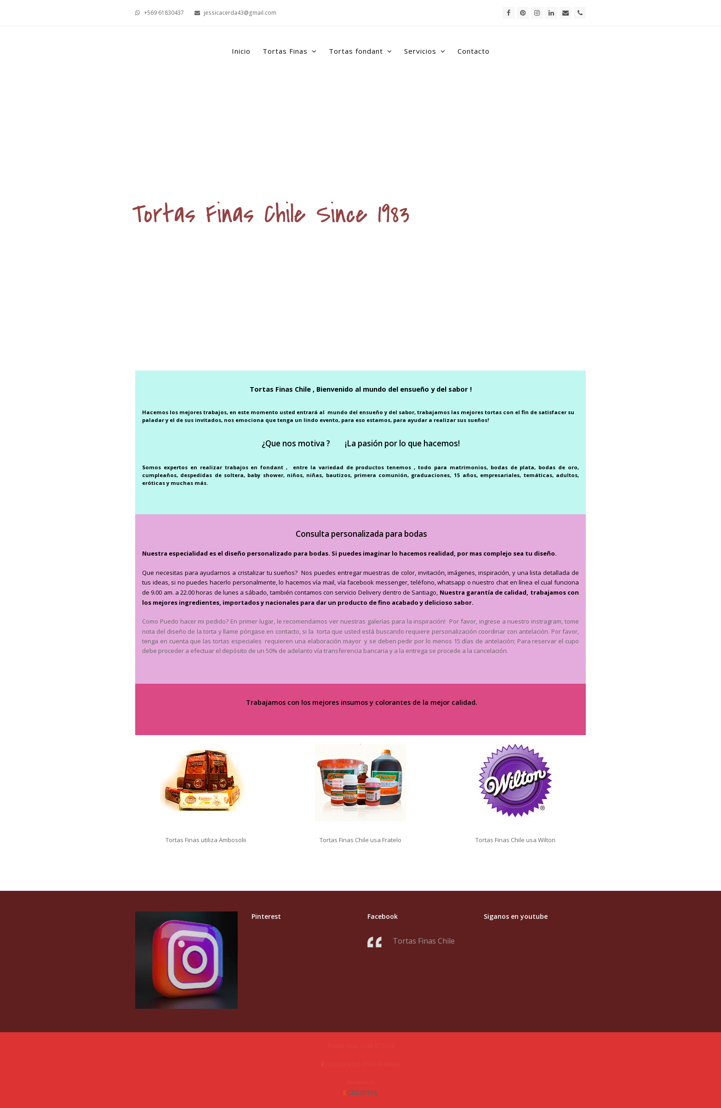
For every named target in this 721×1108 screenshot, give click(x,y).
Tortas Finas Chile (424, 941)
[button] (14, 214)
